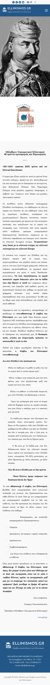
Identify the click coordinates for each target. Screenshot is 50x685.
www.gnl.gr (42, 617)
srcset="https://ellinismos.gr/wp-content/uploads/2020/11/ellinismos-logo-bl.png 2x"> (23, 10)
